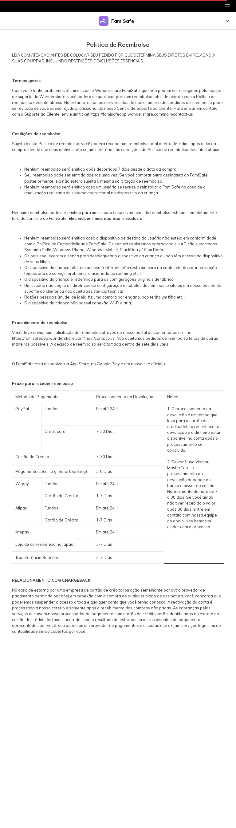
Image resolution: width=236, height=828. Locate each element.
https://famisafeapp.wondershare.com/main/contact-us (141, 114)
